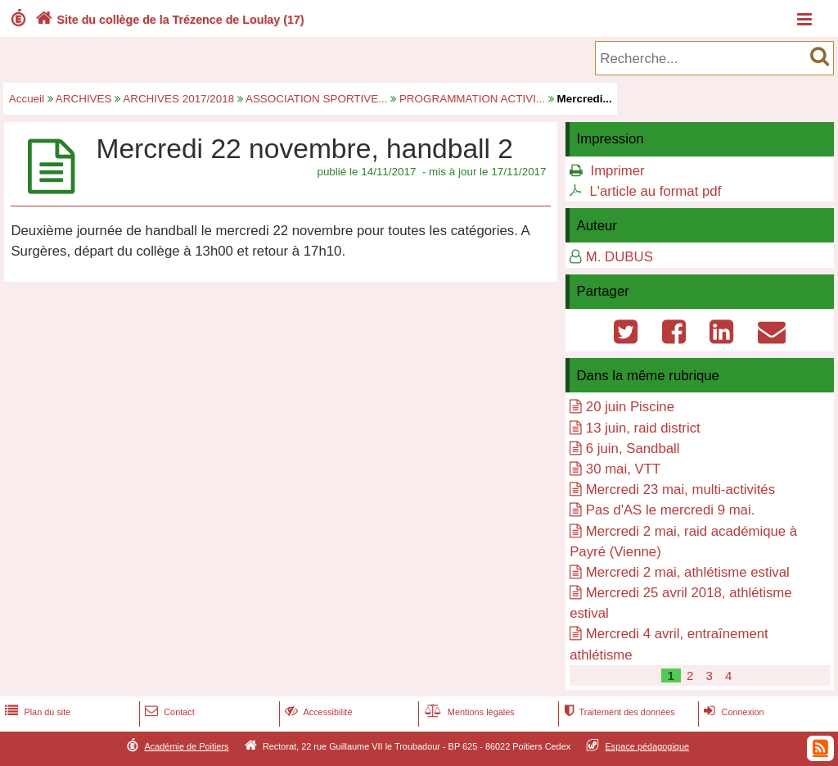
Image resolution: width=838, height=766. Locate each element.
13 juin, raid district (643, 428)
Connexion (732, 712)
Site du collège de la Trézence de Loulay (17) (168, 19)
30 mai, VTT (623, 469)
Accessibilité (317, 712)
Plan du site (36, 712)
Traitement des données (617, 712)
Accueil (26, 99)
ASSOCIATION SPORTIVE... (316, 99)
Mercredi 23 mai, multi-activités (680, 489)
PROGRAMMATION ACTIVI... (472, 99)
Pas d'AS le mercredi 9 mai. (670, 510)
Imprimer (617, 171)
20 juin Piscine (630, 407)
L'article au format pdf (655, 191)
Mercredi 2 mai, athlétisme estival (688, 572)
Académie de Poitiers (186, 746)
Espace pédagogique (648, 746)
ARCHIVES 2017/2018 (178, 99)
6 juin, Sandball (633, 448)
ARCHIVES (84, 99)
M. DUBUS (619, 257)
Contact (168, 712)
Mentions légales (468, 712)
